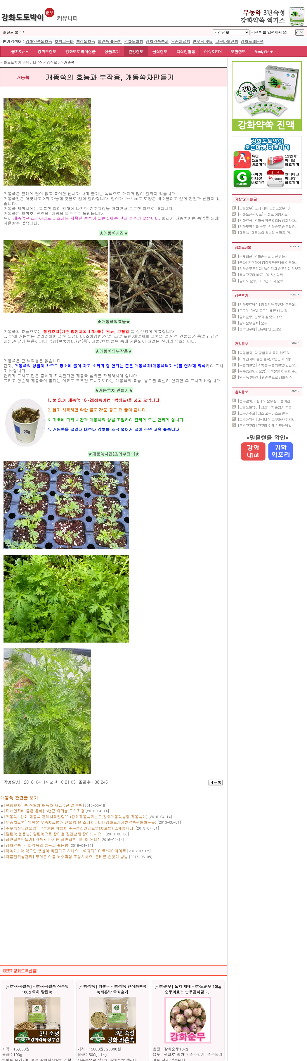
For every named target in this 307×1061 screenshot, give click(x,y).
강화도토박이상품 (80, 51)
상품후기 (111, 51)
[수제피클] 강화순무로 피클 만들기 (263, 256)
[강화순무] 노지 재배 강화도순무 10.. (264, 207)
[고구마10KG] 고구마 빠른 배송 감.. (263, 310)
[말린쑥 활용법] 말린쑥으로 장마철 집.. (266, 377)
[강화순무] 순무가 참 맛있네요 (260, 316)
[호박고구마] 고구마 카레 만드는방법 (265, 425)
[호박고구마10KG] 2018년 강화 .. (261, 274)
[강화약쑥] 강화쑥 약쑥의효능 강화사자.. (267, 220)
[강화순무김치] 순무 (252, 322)
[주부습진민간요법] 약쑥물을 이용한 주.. (267, 370)
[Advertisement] (114, 906)
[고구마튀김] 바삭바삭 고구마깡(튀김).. (266, 419)
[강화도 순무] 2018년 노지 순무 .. (262, 280)
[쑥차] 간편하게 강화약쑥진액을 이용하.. (267, 262)
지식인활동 (185, 51)
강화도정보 (46, 51)
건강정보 (135, 51)
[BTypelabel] (231, 32)
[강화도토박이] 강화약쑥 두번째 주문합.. (267, 304)
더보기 (294, 246)
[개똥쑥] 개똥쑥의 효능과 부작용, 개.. (265, 232)
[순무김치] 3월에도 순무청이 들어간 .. (265, 400)
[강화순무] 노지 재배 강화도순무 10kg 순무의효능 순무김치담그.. (187, 989)
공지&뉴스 (17, 51)
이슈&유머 (213, 51)
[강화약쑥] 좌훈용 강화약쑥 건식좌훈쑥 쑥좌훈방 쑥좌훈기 (112, 989)
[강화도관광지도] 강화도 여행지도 (262, 214)
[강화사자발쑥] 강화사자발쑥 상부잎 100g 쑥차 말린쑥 (37, 989)
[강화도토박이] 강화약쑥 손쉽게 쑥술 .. (266, 406)
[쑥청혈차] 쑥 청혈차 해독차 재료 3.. (264, 352)
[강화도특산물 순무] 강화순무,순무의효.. (267, 226)
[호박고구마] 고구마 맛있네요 (259, 328)
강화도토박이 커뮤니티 (18, 62)
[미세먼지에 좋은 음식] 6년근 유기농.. (265, 358)
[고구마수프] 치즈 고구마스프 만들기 (265, 413)
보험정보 (238, 51)
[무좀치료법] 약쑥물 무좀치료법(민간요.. (267, 364)
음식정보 (159, 51)
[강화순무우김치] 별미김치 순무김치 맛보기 (269, 268)
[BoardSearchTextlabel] (272, 32)
